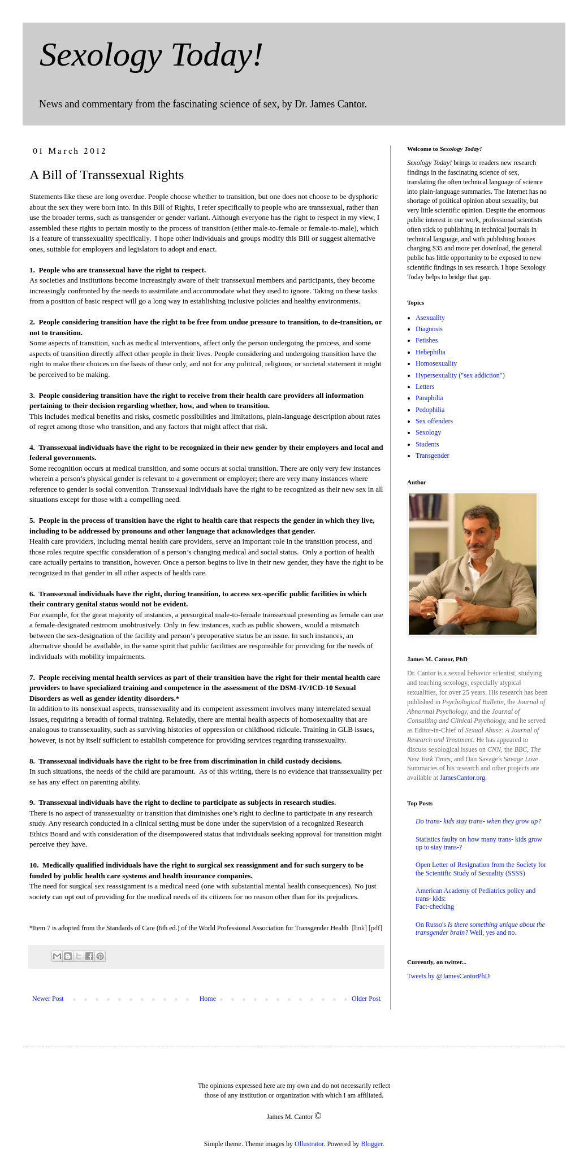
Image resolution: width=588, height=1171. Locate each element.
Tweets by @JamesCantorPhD (448, 976)
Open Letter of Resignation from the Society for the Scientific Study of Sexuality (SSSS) (481, 869)
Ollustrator (309, 1144)
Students (427, 444)
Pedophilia (430, 410)
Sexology (428, 432)
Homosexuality (436, 363)
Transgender (432, 455)
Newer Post (48, 999)
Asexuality (430, 318)
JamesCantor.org (462, 778)
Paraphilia (429, 398)
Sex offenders (434, 421)
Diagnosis (429, 329)
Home (208, 999)
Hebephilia (431, 352)
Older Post (366, 999)
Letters (425, 387)
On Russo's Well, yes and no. (480, 928)
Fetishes (427, 340)
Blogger (371, 1144)
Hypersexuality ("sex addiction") (460, 375)
